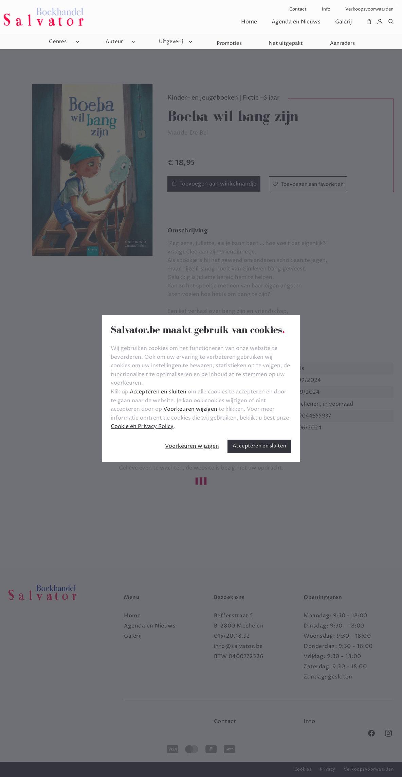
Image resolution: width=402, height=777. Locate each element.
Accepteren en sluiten (259, 445)
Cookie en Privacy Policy (142, 426)
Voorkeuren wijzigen (192, 446)
